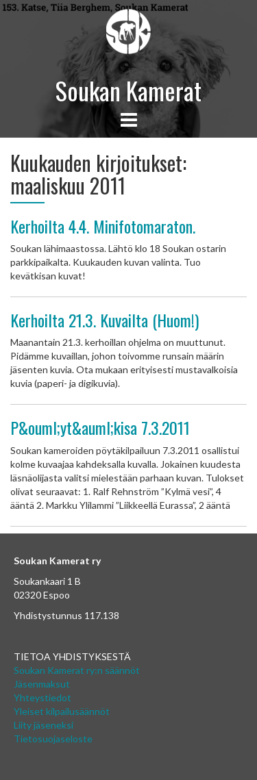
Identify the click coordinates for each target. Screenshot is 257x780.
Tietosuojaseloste (53, 738)
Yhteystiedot (42, 697)
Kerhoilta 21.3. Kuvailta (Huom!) (104, 319)
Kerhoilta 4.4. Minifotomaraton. (102, 226)
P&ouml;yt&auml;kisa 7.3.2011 (100, 427)
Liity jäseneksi (43, 725)
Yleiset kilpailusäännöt (62, 711)
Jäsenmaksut (42, 684)
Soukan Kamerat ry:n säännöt (77, 670)
